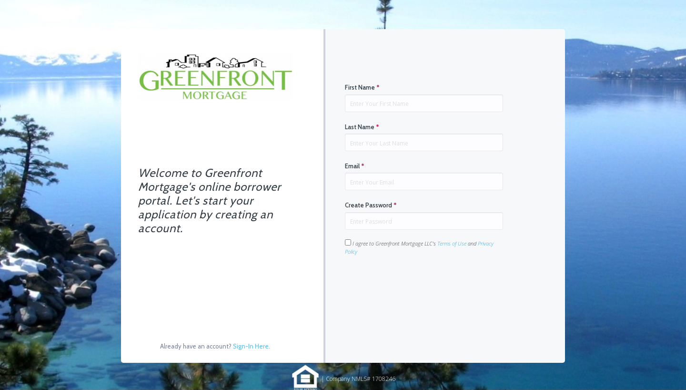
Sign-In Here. (251, 346)
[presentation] (417, 285)
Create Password (371, 205)
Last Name (362, 127)
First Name (362, 87)
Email (354, 166)
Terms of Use (451, 243)
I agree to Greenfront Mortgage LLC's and (419, 247)
